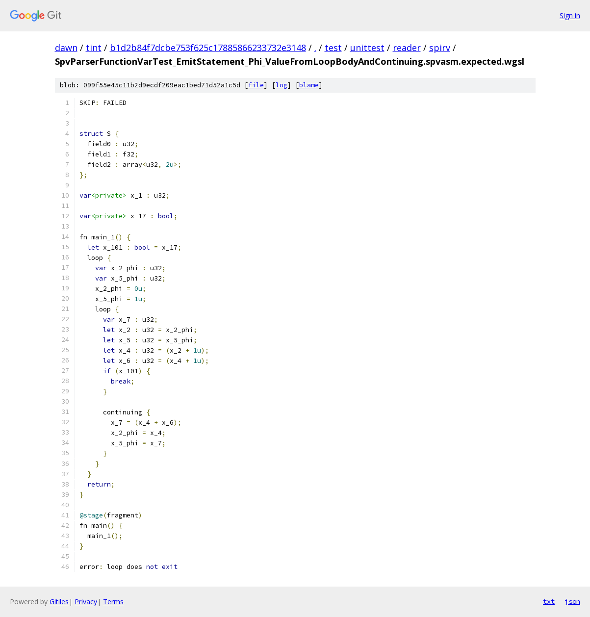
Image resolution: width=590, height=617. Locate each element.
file (256, 85)
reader (407, 47)
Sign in (570, 15)
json (572, 601)
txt (549, 601)
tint (94, 47)
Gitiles (59, 601)
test (333, 47)
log (281, 85)
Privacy (86, 601)
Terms (113, 601)
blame (309, 85)
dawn (66, 47)
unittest (367, 47)
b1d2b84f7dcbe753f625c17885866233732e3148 (208, 47)
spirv (439, 47)
